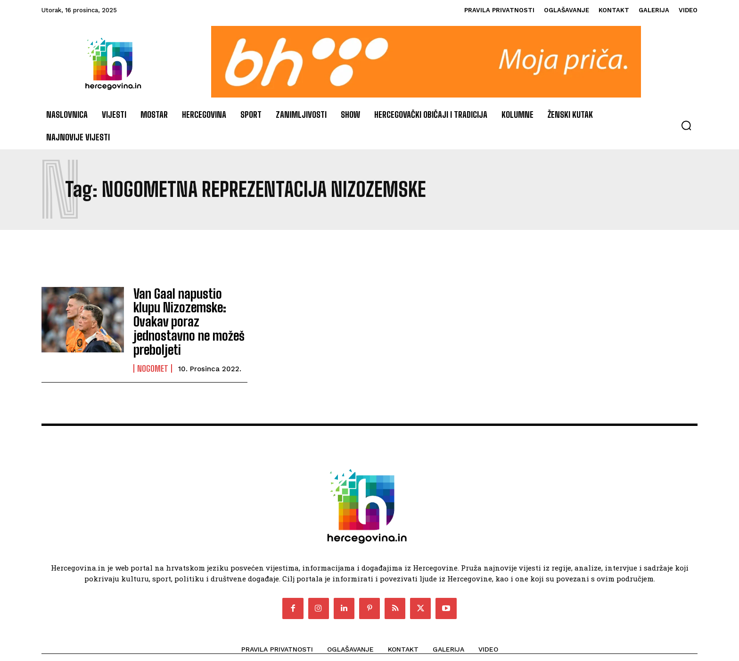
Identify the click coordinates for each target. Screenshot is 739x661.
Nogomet (152, 348)
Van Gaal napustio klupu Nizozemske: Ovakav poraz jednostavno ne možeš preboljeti (186, 311)
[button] (686, 125)
